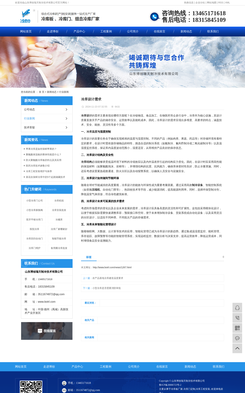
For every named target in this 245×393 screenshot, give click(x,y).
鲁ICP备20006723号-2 (170, 385)
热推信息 (189, 2)
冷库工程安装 (203, 389)
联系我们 (213, 31)
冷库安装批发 (59, 210)
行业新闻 (64, 92)
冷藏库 (59, 219)
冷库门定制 (189, 389)
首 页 (41, 92)
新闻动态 (186, 31)
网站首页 (26, 31)
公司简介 (133, 31)
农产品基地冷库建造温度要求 (107, 278)
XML (227, 2)
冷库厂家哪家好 (59, 229)
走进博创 (52, 31)
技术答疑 (29, 127)
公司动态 (29, 109)
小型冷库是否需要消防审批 (106, 288)
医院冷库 (34, 229)
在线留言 (159, 31)
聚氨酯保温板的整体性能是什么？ (43, 154)
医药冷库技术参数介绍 (38, 165)
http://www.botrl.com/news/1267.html (112, 267)
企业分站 (200, 2)
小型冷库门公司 (34, 200)
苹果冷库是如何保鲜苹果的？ (41, 149)
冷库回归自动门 (34, 238)
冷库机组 (59, 200)
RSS (220, 2)
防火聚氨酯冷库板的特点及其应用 (43, 160)
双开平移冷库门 (34, 219)
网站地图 (211, 2)
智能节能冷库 (59, 238)
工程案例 (106, 31)
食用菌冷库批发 (59, 248)
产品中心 (79, 31)
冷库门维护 (34, 248)
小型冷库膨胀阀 (34, 210)
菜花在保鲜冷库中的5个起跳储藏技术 (45, 177)
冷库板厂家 (177, 389)
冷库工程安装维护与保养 (39, 171)
